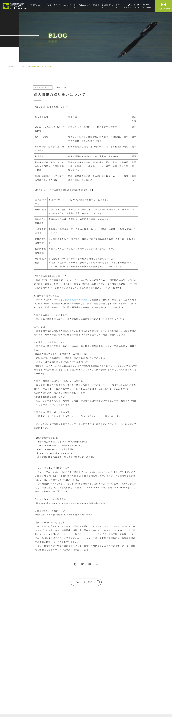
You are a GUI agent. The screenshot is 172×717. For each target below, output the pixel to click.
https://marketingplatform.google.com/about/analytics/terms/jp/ (70, 505)
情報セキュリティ (41, 89)
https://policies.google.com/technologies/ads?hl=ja (64, 516)
